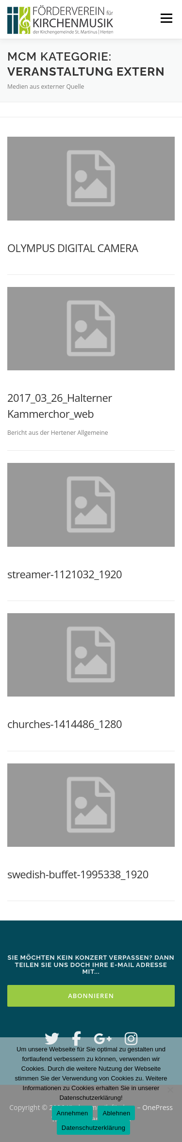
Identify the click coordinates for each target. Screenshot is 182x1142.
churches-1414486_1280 (64, 723)
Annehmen (72, 1113)
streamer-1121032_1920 (64, 574)
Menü (166, 18)
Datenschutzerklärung (93, 1127)
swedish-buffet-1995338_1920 (78, 874)
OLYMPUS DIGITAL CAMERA (72, 247)
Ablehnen (116, 1113)
